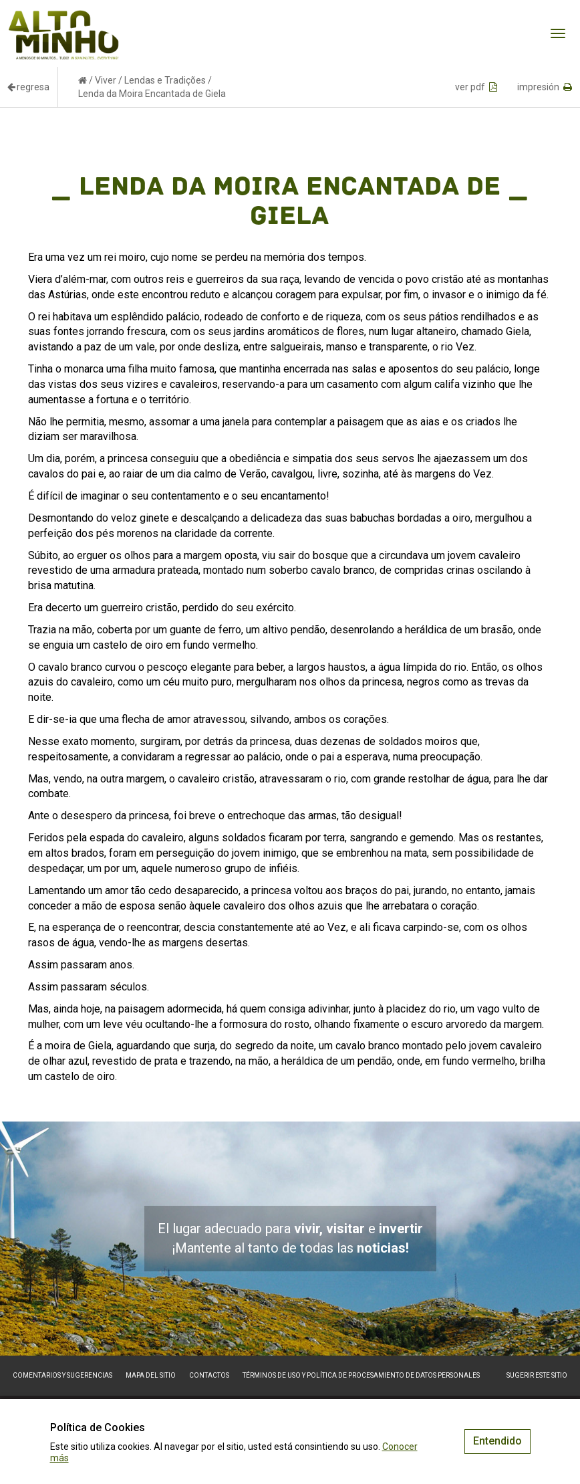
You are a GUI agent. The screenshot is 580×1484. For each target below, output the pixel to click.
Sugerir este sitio (536, 1375)
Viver (105, 80)
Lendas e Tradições (165, 80)
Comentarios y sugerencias (62, 1375)
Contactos (209, 1375)
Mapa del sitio (151, 1375)
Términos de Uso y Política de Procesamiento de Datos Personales (361, 1375)
